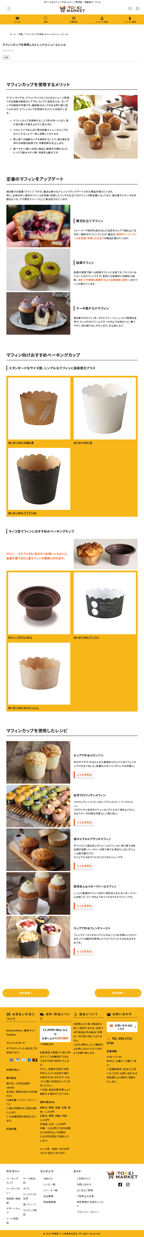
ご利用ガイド (84, 1178)
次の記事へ (118, 993)
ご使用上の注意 (85, 1196)
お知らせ (48, 1178)
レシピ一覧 (49, 1184)
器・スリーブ (29, 1204)
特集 (6, 57)
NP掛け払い (13, 1069)
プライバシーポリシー (88, 1212)
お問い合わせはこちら (121, 1026)
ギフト (26, 1188)
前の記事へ (26, 993)
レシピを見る (84, 774)
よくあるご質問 (85, 1190)
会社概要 (48, 1196)
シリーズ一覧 (50, 1190)
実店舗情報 (49, 1202)
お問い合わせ (84, 1184)
